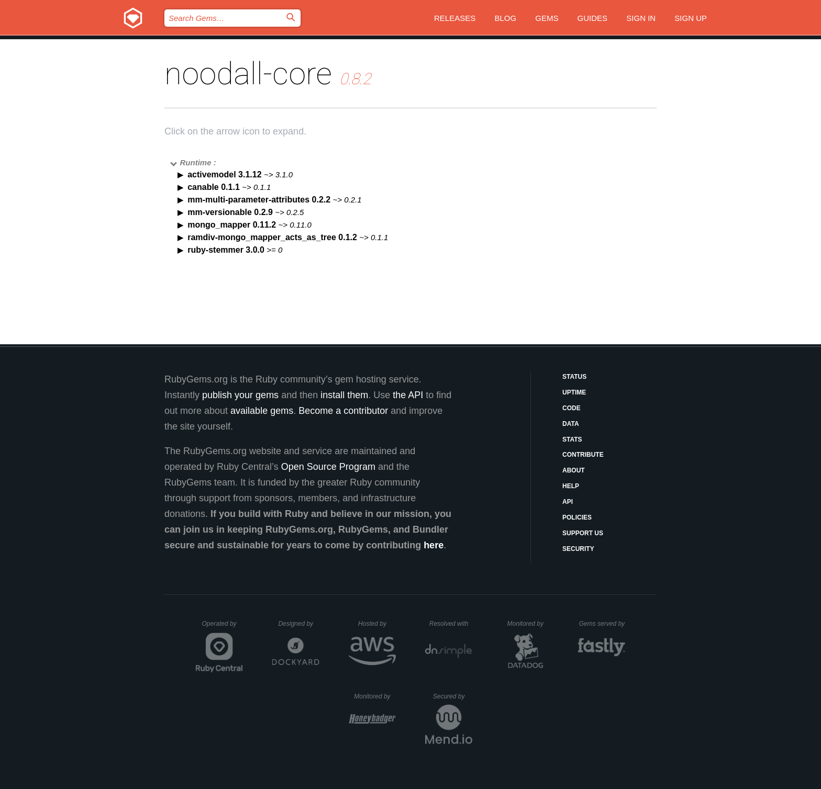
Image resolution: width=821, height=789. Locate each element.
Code (571, 408)
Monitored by (528, 623)
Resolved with (450, 623)
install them (344, 395)
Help (570, 486)
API (567, 501)
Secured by (452, 696)
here (433, 545)
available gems (261, 410)
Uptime (574, 392)
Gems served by (602, 623)
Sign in (641, 18)
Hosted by (377, 623)
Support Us (582, 533)
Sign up (690, 18)
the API (408, 395)
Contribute (583, 454)
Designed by (298, 623)
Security (578, 549)
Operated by (222, 627)
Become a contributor (343, 410)
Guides (593, 18)
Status (574, 376)
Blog (505, 18)
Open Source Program (328, 466)
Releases (454, 18)
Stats (572, 439)
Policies (577, 517)
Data (570, 423)
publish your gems (240, 395)
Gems (546, 18)
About (573, 470)
